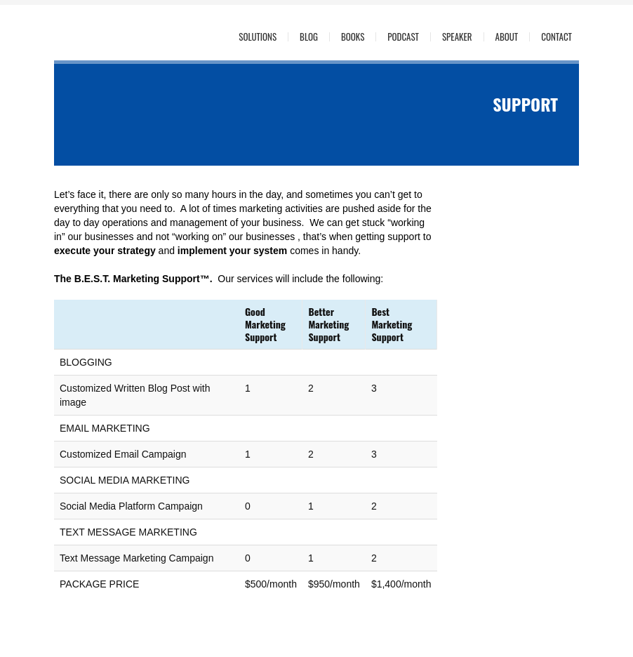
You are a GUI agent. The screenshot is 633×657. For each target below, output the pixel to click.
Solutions (257, 36)
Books (352, 36)
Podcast (403, 36)
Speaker (457, 36)
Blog (309, 36)
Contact (556, 36)
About (507, 36)
